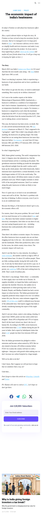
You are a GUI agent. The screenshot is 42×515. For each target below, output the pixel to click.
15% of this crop (11, 301)
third (32, 72)
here (34, 216)
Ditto (10, 43)
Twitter (7, 379)
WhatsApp (29, 376)
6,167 (8, 333)
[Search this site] (35, 2)
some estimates (7, 256)
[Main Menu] (39, 3)
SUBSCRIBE (21, 419)
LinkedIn (36, 376)
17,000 (19, 328)
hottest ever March (24, 69)
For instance (18, 140)
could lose (13, 269)
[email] (21, 412)
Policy (26, 10)
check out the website (27, 52)
